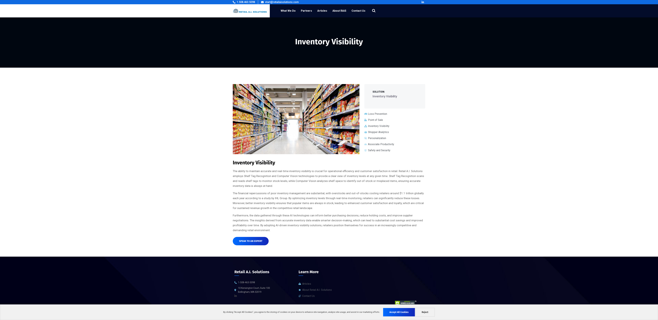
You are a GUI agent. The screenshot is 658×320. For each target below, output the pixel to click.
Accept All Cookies (398, 312)
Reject (425, 312)
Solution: (379, 91)
